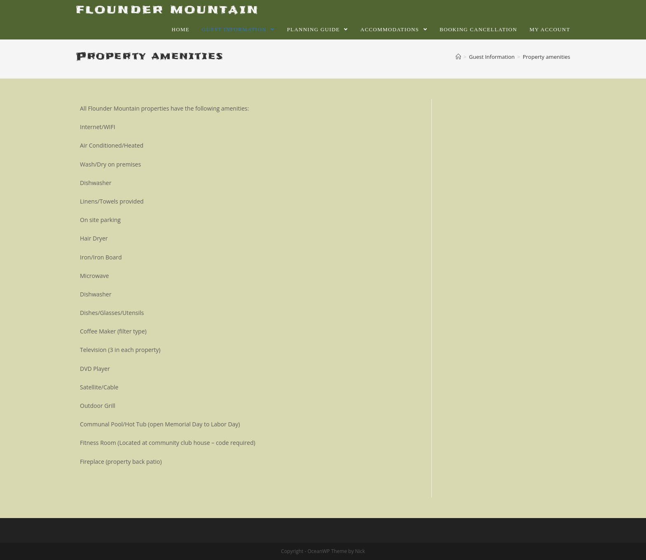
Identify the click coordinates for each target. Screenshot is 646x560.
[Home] (458, 56)
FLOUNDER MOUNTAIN (167, 9)
